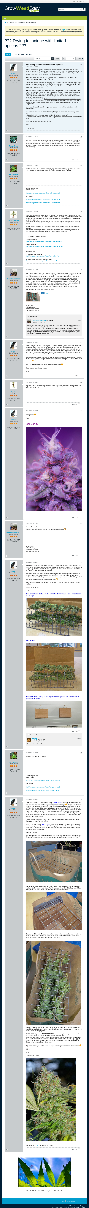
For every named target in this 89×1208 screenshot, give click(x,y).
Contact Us (71, 1201)
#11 (81, 753)
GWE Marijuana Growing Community (25, 22)
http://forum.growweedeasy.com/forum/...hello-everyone (43, 203)
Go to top (80, 1201)
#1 (81, 64)
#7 (81, 382)
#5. (79, 320)
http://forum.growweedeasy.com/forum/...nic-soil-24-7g (42, 256)
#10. (79, 739)
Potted (13, 391)
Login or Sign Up (79, 1)
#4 (81, 212)
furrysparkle (13, 174)
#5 (81, 270)
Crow (13, 73)
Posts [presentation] (8, 54)
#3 (81, 165)
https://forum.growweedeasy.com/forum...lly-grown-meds (43, 193)
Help (62, 1201)
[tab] (8, 54)
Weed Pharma (13, 221)
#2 (81, 137)
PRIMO (34, 739)
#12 (81, 799)
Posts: (12, 82)
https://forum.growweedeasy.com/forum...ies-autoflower (43, 261)
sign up (65, 30)
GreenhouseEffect (13, 279)
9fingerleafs (13, 146)
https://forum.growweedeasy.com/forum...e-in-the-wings (44, 246)
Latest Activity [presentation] (18, 54)
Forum (11, 22)
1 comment (33, 316)
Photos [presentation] (29, 54)
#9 (81, 523)
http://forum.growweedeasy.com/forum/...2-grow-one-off (43, 199)
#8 (81, 411)
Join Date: (10, 81)
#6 (81, 342)
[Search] (69, 9)
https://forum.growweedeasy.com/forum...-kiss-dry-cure (44, 241)
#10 (81, 562)
